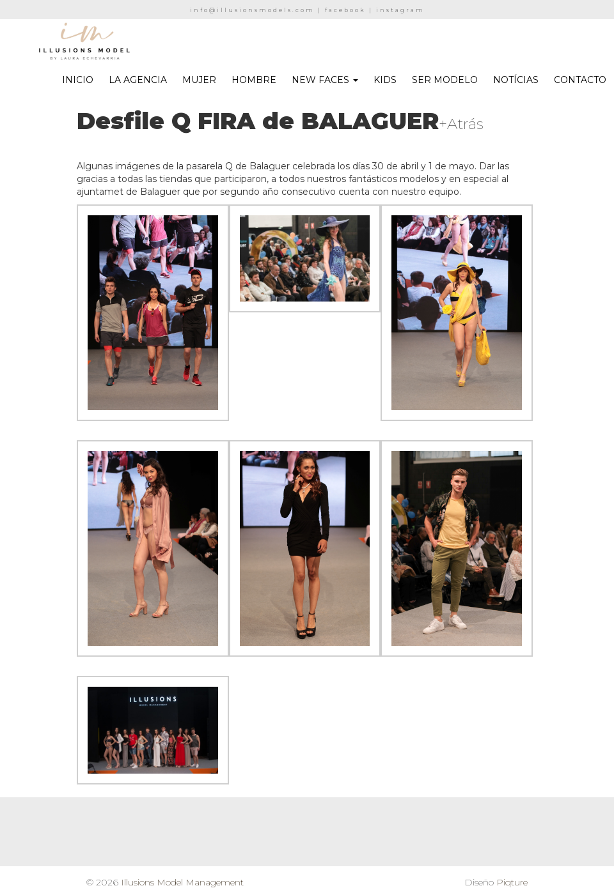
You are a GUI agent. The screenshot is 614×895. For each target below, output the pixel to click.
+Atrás (461, 123)
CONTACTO (580, 80)
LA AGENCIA (138, 80)
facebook (345, 9)
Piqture (512, 882)
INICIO (77, 80)
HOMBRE (254, 80)
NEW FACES (325, 80)
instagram (400, 9)
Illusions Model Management (182, 882)
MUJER (199, 80)
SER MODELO (445, 80)
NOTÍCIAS (516, 80)
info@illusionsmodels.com (252, 9)
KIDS (385, 80)
